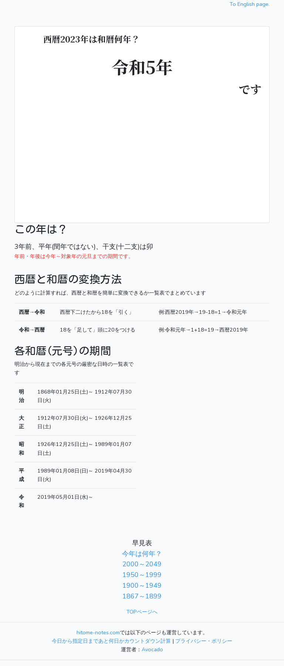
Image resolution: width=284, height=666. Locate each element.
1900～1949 (142, 585)
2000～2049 (142, 564)
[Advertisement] (142, 154)
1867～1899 (142, 596)
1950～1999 (142, 574)
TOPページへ (142, 611)
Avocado (152, 649)
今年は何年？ (142, 553)
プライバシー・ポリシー (203, 641)
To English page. (250, 4)
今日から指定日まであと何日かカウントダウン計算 (111, 641)
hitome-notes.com (98, 632)
